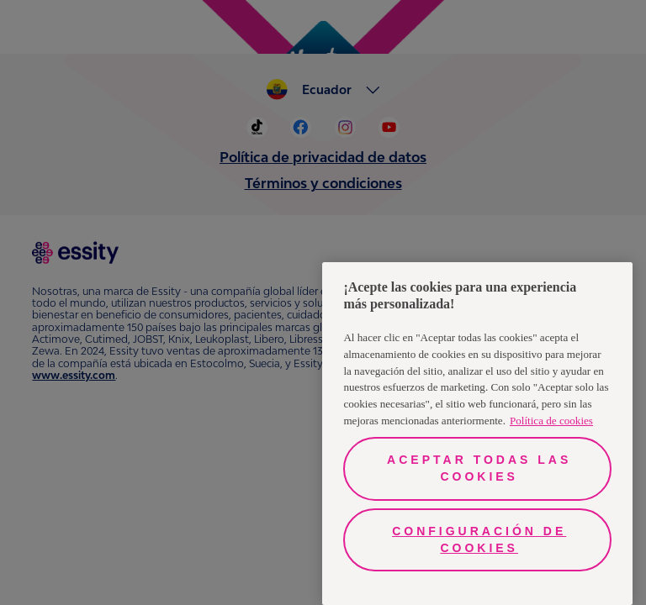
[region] (477, 433)
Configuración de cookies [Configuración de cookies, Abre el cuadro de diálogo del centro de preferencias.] (479, 539)
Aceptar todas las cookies (479, 468)
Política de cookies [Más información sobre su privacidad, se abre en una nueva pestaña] (551, 420)
